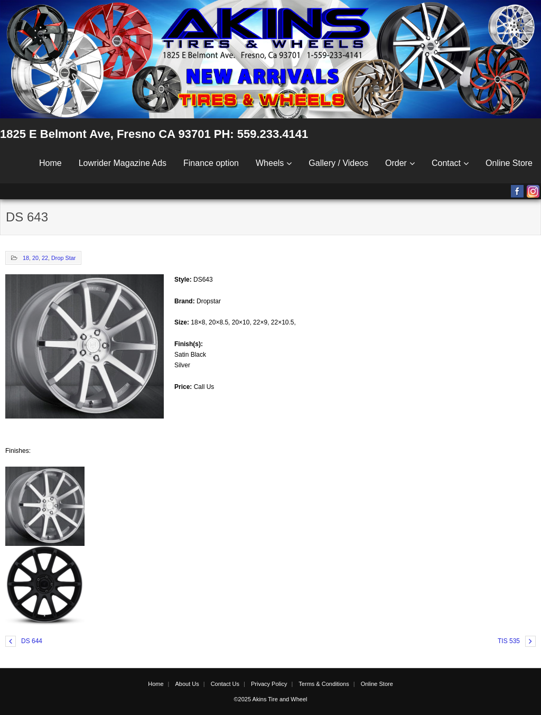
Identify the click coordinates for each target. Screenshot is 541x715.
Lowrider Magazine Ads (122, 163)
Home (50, 163)
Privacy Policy (269, 684)
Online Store (509, 163)
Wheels (270, 163)
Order (396, 163)
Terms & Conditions (324, 684)
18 (26, 258)
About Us (187, 684)
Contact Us (225, 684)
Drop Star (63, 258)
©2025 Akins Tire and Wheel (270, 699)
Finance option (211, 163)
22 (45, 258)
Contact (446, 163)
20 (35, 258)
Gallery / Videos (338, 163)
